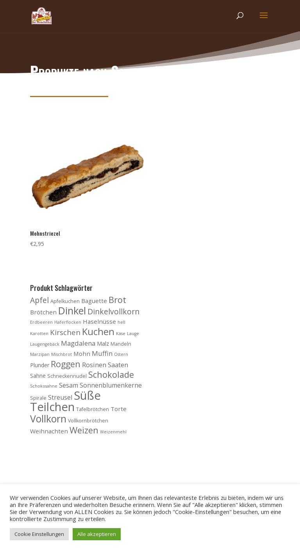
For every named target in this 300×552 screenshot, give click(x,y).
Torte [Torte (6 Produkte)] (119, 409)
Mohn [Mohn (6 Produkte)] (81, 353)
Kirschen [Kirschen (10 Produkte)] (65, 332)
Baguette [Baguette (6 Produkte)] (94, 301)
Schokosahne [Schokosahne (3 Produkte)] (43, 386)
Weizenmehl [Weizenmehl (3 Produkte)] (113, 432)
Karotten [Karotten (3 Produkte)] (39, 333)
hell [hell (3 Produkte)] (121, 322)
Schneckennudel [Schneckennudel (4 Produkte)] (67, 376)
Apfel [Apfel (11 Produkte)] (39, 300)
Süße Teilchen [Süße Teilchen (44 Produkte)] (65, 401)
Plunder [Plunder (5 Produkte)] (39, 365)
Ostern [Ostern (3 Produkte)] (121, 354)
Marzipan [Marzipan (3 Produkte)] (40, 354)
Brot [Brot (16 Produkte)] (117, 299)
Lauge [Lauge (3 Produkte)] (133, 333)
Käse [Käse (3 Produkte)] (120, 333)
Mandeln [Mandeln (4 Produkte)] (121, 344)
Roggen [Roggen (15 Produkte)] (65, 364)
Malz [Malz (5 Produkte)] (103, 343)
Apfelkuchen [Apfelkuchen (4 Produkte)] (65, 301)
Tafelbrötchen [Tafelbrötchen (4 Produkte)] (92, 409)
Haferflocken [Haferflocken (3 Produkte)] (67, 322)
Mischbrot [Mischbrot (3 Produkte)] (61, 354)
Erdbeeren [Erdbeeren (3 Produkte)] (41, 322)
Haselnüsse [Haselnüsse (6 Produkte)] (99, 321)
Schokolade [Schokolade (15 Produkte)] (111, 374)
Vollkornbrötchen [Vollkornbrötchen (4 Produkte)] (88, 420)
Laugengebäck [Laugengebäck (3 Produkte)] (44, 344)
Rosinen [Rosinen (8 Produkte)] (94, 364)
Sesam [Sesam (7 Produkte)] (68, 385)
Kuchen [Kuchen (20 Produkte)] (98, 331)
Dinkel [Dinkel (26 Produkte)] (72, 310)
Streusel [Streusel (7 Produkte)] (60, 397)
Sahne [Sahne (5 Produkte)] (38, 375)
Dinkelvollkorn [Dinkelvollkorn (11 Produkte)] (113, 311)
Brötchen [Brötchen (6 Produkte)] (43, 312)
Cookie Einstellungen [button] (39, 534)
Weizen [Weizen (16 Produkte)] (84, 430)
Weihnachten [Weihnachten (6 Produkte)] (49, 431)
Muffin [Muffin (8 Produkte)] (102, 353)
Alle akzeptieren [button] (96, 534)
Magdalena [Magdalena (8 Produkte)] (78, 343)
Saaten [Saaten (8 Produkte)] (118, 364)
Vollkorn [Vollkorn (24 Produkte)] (48, 418)
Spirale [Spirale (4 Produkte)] (38, 398)
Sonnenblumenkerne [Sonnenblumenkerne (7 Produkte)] (111, 385)
